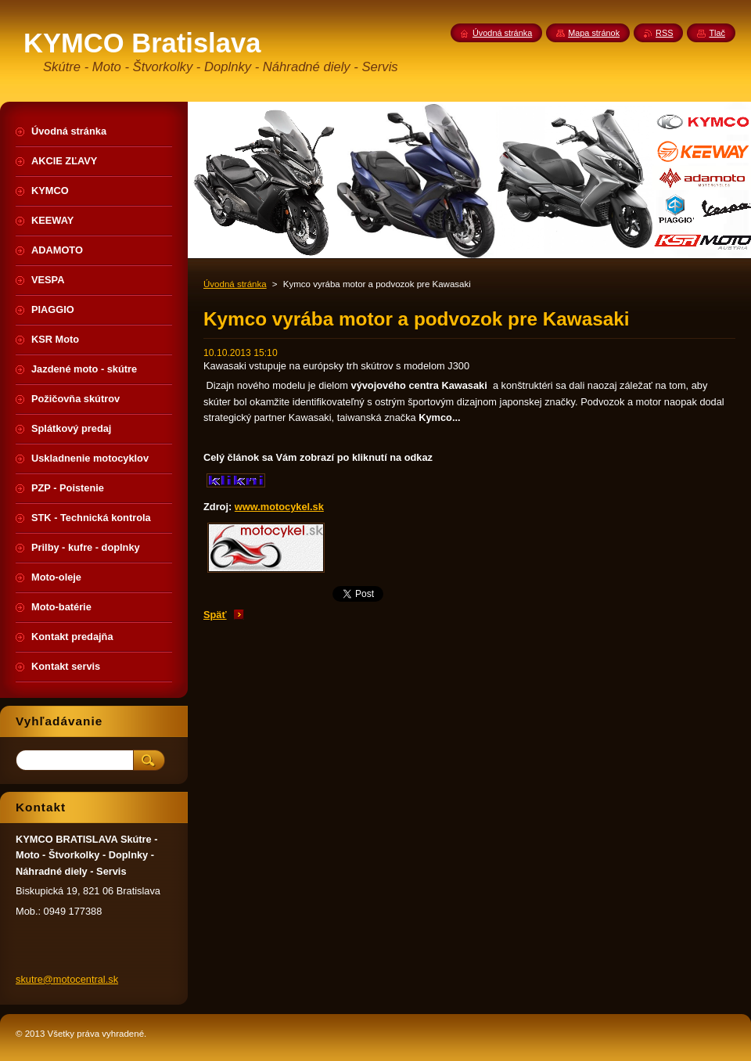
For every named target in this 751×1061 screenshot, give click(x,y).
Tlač (717, 33)
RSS (664, 33)
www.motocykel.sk (279, 507)
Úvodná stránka (235, 284)
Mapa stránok (594, 33)
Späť (215, 614)
